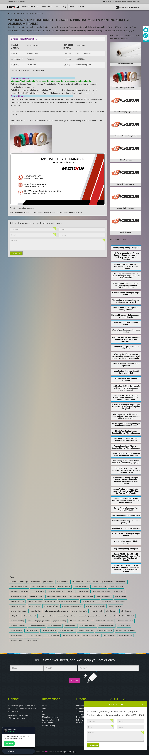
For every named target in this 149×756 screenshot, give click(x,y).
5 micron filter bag (31, 640)
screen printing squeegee (19, 611)
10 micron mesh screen (87, 626)
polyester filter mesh (17, 601)
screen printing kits (115, 606)
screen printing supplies (79, 611)
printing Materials (30, 7)
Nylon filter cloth (120, 596)
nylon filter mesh (77, 582)
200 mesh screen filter (85, 631)
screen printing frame (51, 606)
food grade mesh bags (47, 616)
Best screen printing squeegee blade (126, 515)
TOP (145, 41)
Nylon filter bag (50, 601)
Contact (127, 2)
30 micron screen (35, 635)
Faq (43, 711)
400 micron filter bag (125, 635)
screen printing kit (64, 587)
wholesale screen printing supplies (56, 611)
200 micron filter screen (104, 631)
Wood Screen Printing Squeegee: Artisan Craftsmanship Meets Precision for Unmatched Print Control (126, 481)
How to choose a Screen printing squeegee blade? (125, 308)
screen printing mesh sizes (67, 616)
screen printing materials (56, 591)
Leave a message (115, 704)
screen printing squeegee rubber (39, 621)
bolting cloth (15, 616)
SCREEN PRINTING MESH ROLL (57, 596)
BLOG (57, 7)
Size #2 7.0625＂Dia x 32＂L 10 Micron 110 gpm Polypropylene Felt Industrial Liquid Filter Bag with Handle (126, 557)
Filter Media (47, 7)
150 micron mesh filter (106, 626)
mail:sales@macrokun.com (113, 2)
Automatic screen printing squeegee (126, 528)
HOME (12, 13)
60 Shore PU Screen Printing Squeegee (126, 379)
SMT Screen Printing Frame (19, 591)
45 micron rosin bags (17, 621)
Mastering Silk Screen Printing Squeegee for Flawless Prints (125, 439)
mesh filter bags (36, 611)
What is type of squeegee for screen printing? (126, 331)
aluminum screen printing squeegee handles (126, 535)
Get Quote (9, 743)
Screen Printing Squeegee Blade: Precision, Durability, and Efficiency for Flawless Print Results (125, 491)
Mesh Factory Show (50, 717)
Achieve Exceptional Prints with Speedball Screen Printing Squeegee (126, 447)
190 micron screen (32, 631)
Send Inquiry (16, 253)
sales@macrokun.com (20, 716)
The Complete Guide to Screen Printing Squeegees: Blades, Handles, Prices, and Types (126, 500)
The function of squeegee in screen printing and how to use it (125, 301)
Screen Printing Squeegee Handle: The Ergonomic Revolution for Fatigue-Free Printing (126, 285)
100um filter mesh (109, 635)
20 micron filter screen (66, 631)
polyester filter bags (59, 621)
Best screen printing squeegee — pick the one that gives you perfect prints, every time (126, 407)
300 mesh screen (34, 606)
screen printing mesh (104, 596)
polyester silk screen (36, 596)
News (17, 13)
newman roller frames (18, 606)
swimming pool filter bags (19, 582)
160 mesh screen (83, 591)
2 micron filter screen (49, 631)
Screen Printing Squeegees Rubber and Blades (126, 348)
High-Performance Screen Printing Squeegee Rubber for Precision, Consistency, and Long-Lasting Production (126, 256)
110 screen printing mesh (101, 591)
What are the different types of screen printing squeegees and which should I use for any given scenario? (126, 356)
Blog (44, 714)
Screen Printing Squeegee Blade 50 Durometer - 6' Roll (126, 372)
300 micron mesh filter (51, 635)
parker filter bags (62, 582)
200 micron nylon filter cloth (125, 631)
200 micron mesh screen (125, 621)
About (71, 7)
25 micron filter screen (18, 626)
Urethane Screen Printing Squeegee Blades (126, 294)
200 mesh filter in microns (104, 621)
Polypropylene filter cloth (90, 601)
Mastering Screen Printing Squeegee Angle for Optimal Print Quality (126, 454)
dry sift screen (75, 596)
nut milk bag (35, 582)
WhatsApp (11, 751)
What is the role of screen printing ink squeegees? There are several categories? (126, 339)
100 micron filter (118, 591)
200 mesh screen (16, 640)
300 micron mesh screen (71, 635)
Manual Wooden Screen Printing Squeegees (125, 364)
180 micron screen (124, 626)
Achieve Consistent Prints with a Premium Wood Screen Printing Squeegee (125, 266)
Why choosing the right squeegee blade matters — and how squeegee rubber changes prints (126, 416)
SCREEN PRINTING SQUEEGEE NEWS (31, 13)
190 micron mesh (16, 631)
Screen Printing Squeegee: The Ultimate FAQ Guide (126, 509)
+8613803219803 (19, 719)
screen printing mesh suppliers (72, 606)
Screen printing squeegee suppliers (125, 247)
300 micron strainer (54, 626)
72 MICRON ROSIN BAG (126, 616)
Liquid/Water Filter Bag (18, 596)
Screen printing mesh (81, 587)
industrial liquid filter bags (19, 587)
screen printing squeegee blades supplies (125, 542)
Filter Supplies (48, 723)
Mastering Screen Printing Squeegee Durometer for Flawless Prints (126, 424)
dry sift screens (88, 596)
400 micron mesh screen (91, 635)
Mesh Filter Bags (49, 726)
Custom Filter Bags (38, 591)
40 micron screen (70, 626)
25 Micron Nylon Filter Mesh (68, 601)
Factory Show (135, 2)
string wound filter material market (43, 587)
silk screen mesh (109, 616)
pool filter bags (48, 582)
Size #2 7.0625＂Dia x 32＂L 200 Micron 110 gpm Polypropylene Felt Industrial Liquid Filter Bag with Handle (126, 568)
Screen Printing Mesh (51, 720)
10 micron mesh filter (99, 587)
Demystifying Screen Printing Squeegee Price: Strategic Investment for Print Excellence (126, 470)
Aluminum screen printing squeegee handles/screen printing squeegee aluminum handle (48, 212)
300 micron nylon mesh (37, 626)
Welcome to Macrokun (16, 2)
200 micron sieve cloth (18, 635)
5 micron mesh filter (116, 587)
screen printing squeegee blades (90, 616)
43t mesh (71, 591)
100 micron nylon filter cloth (79, 621)
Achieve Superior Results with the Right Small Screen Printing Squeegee (126, 462)
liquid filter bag (121, 582)
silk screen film (107, 601)
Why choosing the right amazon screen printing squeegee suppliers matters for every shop (126, 397)
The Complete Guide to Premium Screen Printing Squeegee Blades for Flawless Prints (126, 276)
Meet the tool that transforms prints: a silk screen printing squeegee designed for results (126, 388)
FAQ (64, 7)
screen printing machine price (95, 606)
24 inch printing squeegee (24, 208)
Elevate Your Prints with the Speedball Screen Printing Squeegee (126, 432)
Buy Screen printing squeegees (126, 548)
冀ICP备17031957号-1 (67, 753)
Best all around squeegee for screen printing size (126, 522)
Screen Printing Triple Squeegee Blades (126, 323)
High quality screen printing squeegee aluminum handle (125, 316)
